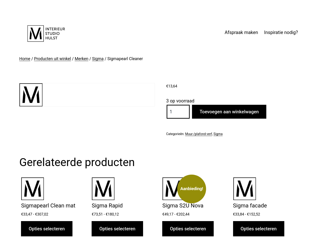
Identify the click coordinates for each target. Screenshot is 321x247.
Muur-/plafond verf (198, 134)
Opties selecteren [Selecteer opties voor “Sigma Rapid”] (117, 229)
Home (24, 58)
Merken (81, 58)
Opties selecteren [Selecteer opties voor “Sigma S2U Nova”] (188, 229)
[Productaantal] (178, 112)
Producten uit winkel (52, 58)
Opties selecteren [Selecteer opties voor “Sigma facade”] (259, 229)
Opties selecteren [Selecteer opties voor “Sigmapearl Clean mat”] (47, 229)
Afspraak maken (241, 32)
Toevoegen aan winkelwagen (229, 111)
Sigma (98, 58)
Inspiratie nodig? (281, 32)
